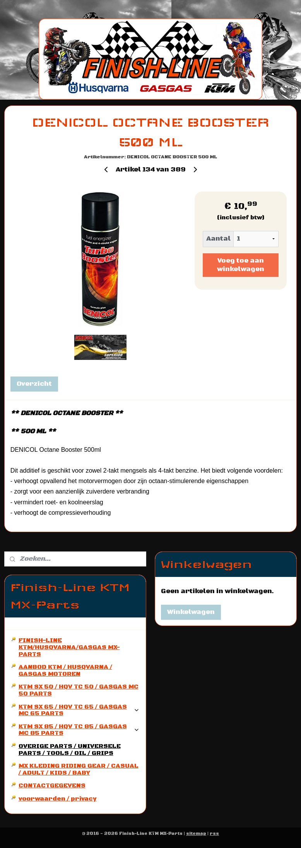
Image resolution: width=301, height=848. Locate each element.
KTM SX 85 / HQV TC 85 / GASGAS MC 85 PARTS (79, 729)
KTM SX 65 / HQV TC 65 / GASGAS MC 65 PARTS (79, 710)
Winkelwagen (191, 612)
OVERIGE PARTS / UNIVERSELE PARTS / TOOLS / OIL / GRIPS (70, 749)
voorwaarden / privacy (58, 798)
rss (214, 833)
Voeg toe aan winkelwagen (240, 264)
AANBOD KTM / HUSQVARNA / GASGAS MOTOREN (65, 670)
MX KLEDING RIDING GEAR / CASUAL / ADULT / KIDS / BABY (79, 769)
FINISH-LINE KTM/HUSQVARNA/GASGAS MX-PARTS (69, 647)
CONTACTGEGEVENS (52, 785)
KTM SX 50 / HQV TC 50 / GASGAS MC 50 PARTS (79, 690)
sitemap (196, 833)
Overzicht (34, 384)
